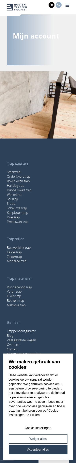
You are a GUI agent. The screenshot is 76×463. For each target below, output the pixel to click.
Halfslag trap (15, 185)
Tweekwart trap (18, 222)
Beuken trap (15, 300)
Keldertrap (14, 252)
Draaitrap (13, 217)
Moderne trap (16, 261)
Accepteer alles (38, 449)
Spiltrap (12, 199)
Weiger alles (38, 438)
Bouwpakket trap (19, 247)
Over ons (13, 344)
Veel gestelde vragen (21, 340)
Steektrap (14, 172)
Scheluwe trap (17, 208)
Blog (10, 335)
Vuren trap (14, 291)
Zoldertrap (14, 257)
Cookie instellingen (38, 428)
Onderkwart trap (18, 176)
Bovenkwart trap (18, 181)
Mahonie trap (16, 305)
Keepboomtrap (17, 212)
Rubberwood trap (19, 287)
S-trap (11, 203)
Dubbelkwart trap (19, 190)
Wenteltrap (15, 194)
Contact (12, 349)
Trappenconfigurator (21, 331)
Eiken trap (14, 296)
